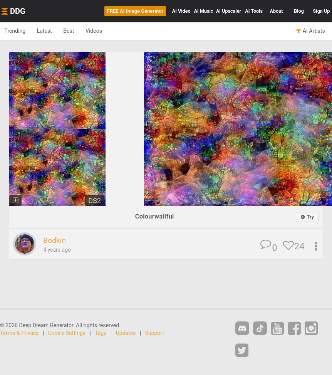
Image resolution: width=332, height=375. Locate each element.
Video (181, 11)
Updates (126, 333)
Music (203, 11)
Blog (299, 11)
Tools (254, 11)
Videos (106, 30)
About (276, 11)
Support (154, 333)
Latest (50, 30)
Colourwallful (154, 216)
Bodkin (55, 240)
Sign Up (321, 11)
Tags (100, 333)
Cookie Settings (67, 333)
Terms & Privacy (19, 333)
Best (77, 30)
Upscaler (228, 11)
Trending (17, 30)
